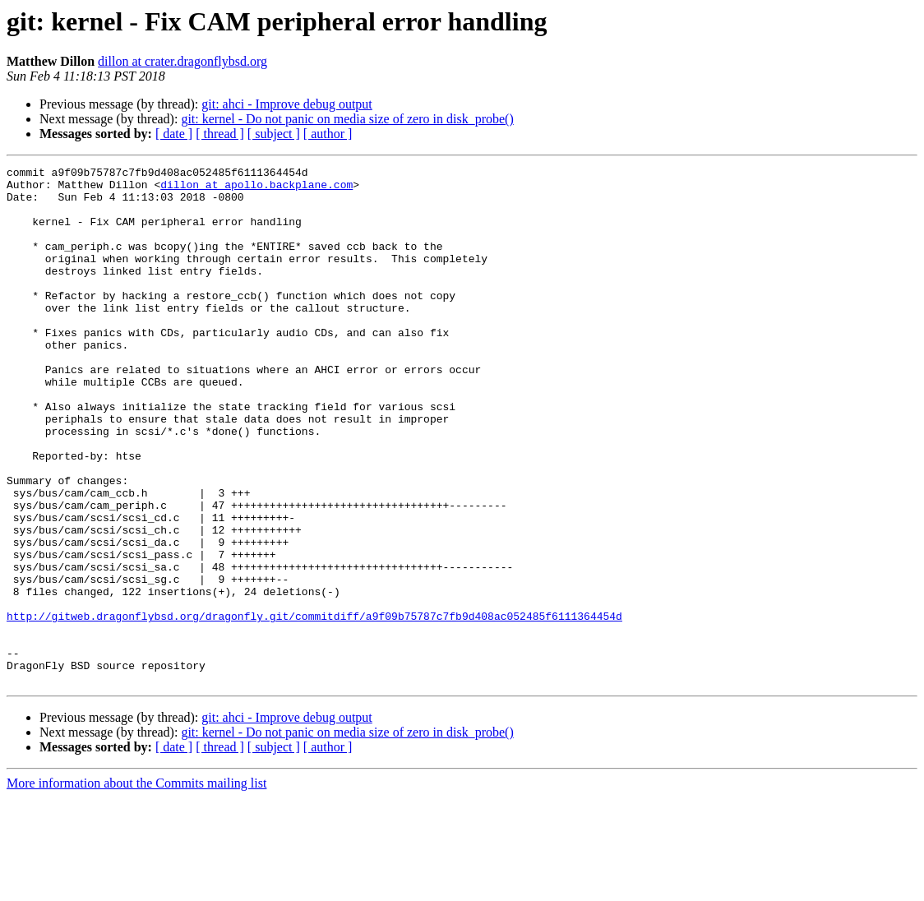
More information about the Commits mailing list (136, 887)
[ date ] (173, 134)
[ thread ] (220, 134)
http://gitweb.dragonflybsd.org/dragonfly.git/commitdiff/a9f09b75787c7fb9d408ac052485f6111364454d (314, 707)
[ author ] (328, 134)
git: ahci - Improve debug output (286, 104)
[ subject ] (273, 134)
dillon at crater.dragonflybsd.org (182, 61)
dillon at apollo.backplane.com (256, 189)
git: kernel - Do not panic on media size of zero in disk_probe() (347, 119)
